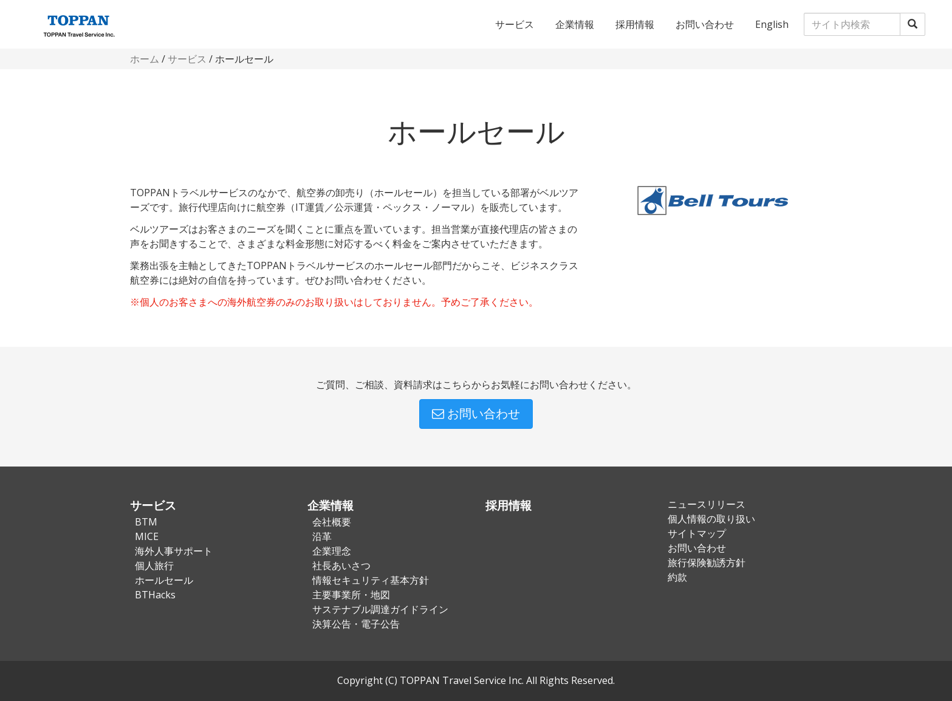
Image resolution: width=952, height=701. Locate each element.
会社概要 (331, 521)
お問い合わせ (705, 24)
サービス (514, 24)
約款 (677, 577)
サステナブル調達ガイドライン (380, 609)
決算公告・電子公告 (356, 624)
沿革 (322, 536)
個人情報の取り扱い (711, 518)
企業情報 (574, 24)
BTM (146, 521)
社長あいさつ (341, 565)
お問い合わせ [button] (476, 413)
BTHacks (155, 594)
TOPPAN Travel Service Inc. (462, 680)
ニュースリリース (706, 504)
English (772, 24)
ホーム (144, 59)
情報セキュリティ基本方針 (370, 580)
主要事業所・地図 (351, 594)
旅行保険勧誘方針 (706, 562)
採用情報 (634, 24)
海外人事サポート (174, 551)
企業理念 (331, 551)
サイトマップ (697, 533)
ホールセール (164, 580)
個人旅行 (154, 565)
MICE (147, 536)
